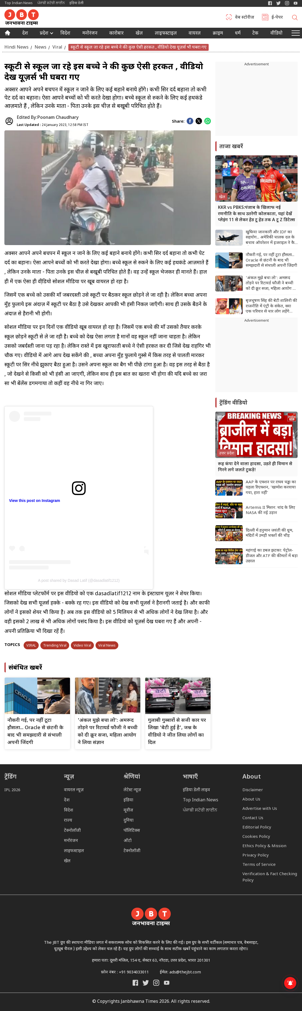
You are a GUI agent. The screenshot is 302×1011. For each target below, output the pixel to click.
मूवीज (128, 810)
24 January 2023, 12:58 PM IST (52, 125)
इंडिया (128, 800)
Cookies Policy (256, 836)
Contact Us (252, 818)
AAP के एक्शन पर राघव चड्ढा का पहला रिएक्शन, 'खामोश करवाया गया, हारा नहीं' (271, 488)
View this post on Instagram (34, 500)
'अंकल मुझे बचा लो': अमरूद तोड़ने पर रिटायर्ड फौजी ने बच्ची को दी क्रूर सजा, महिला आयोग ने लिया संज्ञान (270, 284)
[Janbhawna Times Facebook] (270, 3)
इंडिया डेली (76, 3)
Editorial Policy (256, 827)
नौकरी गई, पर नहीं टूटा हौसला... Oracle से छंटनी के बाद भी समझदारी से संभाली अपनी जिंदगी (271, 260)
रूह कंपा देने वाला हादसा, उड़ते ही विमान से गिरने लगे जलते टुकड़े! (255, 467)
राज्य (68, 821)
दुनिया (128, 821)
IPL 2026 (12, 790)
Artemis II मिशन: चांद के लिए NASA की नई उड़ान (270, 510)
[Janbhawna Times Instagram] (287, 3)
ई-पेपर (277, 18)
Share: (178, 122)
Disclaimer (252, 790)
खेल (139, 33)
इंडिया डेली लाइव (196, 790)
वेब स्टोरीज (244, 18)
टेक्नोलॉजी (72, 831)
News (40, 47)
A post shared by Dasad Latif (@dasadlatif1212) (79, 580)
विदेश (65, 33)
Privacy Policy (255, 855)
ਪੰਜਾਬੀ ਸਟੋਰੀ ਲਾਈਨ (51, 3)
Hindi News (16, 47)
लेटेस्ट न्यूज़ (132, 790)
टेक (255, 33)
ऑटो (128, 841)
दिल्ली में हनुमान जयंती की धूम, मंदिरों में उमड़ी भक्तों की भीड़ (269, 533)
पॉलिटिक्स (132, 831)
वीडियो (276, 33)
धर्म (238, 33)
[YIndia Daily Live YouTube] (295, 3)
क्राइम (218, 33)
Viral (57, 47)
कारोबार (116, 33)
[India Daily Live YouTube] (167, 983)
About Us (251, 799)
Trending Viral (54, 645)
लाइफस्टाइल (74, 851)
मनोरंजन (89, 33)
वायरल (195, 33)
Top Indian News (18, 3)
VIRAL (31, 645)
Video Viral (82, 645)
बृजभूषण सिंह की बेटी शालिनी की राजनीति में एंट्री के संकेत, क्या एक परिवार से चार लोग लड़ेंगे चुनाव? (271, 306)
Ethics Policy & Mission (264, 846)
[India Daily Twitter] (278, 3)
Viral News (107, 645)
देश (25, 33)
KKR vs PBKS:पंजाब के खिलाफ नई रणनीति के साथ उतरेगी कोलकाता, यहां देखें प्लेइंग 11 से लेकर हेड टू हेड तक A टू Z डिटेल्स (256, 214)
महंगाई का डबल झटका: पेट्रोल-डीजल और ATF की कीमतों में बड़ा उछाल (272, 556)
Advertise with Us (259, 808)
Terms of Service (259, 864)
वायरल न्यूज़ (74, 790)
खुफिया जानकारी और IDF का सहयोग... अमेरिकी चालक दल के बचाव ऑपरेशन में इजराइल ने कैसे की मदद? (271, 238)
